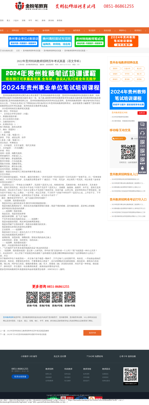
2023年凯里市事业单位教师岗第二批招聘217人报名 (129, 183)
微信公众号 (119, 138)
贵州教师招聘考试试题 (31, 51)
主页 (18, 51)
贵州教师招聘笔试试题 (52, 51)
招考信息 (67, 374)
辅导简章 (76, 30)
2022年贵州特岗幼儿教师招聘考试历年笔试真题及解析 (28, 331)
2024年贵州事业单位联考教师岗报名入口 (125, 179)
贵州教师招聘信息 (32, 64)
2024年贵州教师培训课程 (120, 117)
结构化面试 (106, 381)
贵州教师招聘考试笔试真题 (74, 51)
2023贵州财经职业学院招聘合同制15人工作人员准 (128, 216)
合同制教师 (49, 381)
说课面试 (105, 374)
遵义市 (139, 68)
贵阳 (2, 20)
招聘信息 (15, 30)
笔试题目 (67, 377)
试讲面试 (105, 377)
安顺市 (115, 74)
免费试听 (142, 113)
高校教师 (48, 377)
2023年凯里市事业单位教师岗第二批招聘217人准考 (129, 204)
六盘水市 (127, 68)
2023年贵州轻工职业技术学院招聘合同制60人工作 (128, 191)
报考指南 (30, 30)
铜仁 (37, 20)
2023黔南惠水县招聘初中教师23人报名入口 (126, 187)
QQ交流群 (137, 138)
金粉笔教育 (50, 64)
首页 (2, 30)
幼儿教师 (67, 381)
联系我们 (138, 30)
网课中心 (122, 30)
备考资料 (46, 30)
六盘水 (16, 20)
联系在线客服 (20, 377)
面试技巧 (86, 381)
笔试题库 (92, 30)
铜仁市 (139, 74)
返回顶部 (142, 172)
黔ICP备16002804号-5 (96, 395)
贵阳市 (115, 68)
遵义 (8, 20)
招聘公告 (48, 374)
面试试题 (107, 30)
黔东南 (51, 20)
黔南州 (115, 79)
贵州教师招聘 (8, 317)
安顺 (23, 20)
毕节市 (127, 74)
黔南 (43, 20)
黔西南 (59, 20)
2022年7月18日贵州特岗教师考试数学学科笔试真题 (26, 334)
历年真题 (86, 377)
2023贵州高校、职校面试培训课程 (123, 121)
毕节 (30, 20)
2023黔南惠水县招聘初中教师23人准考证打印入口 (128, 208)
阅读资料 (61, 30)
